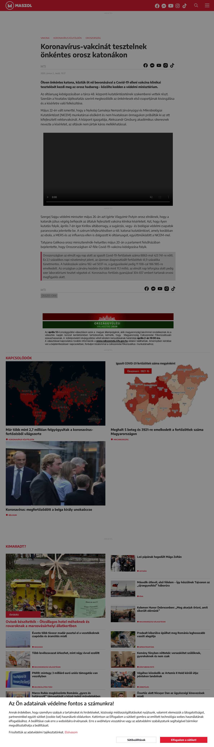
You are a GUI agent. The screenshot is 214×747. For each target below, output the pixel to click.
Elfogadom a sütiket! (183, 739)
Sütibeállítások (136, 739)
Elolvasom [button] (71, 732)
